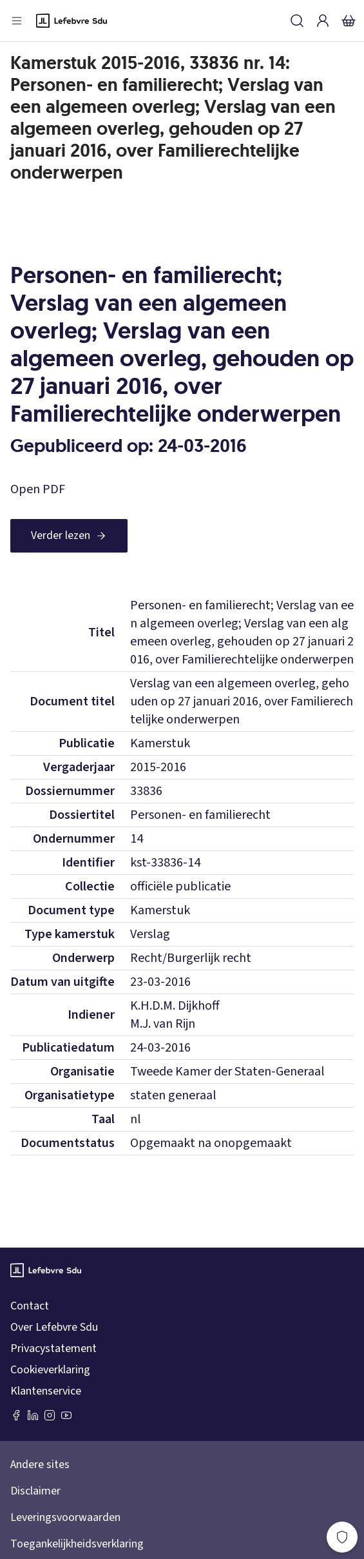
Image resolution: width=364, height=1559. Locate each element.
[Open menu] (17, 21)
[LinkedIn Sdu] (33, 1415)
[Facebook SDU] (16, 1415)
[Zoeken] (297, 20)
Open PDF (37, 489)
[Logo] (71, 21)
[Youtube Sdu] (66, 1415)
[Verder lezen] (69, 536)
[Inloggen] (322, 20)
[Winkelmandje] (348, 20)
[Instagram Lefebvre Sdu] (49, 1415)
